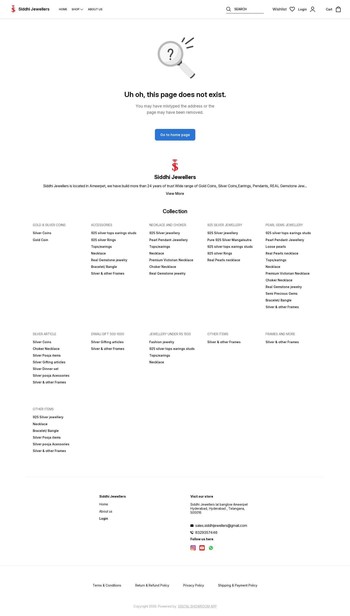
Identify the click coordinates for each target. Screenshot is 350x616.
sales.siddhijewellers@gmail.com (221, 525)
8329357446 (206, 532)
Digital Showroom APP (197, 606)
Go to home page (175, 134)
